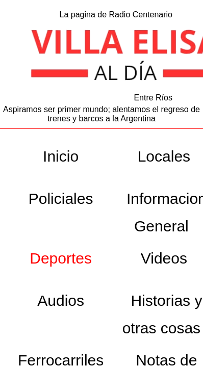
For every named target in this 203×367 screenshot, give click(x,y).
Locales (164, 156)
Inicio (61, 156)
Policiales (61, 198)
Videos (164, 258)
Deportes (61, 258)
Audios (60, 300)
